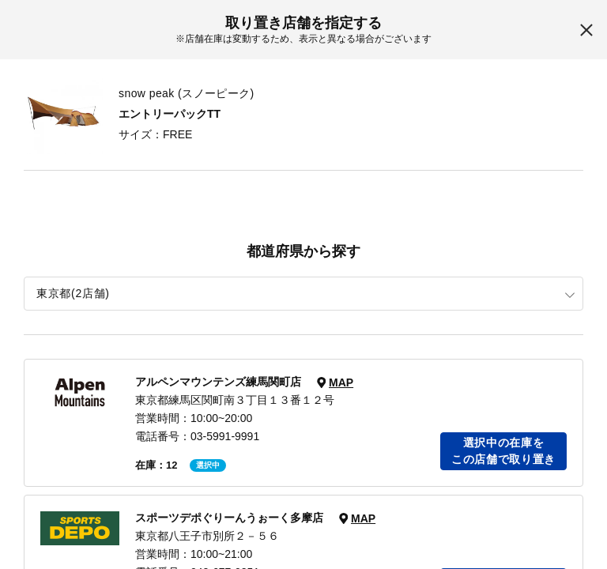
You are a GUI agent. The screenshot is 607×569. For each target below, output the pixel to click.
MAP (341, 382)
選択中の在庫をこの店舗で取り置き (503, 450)
